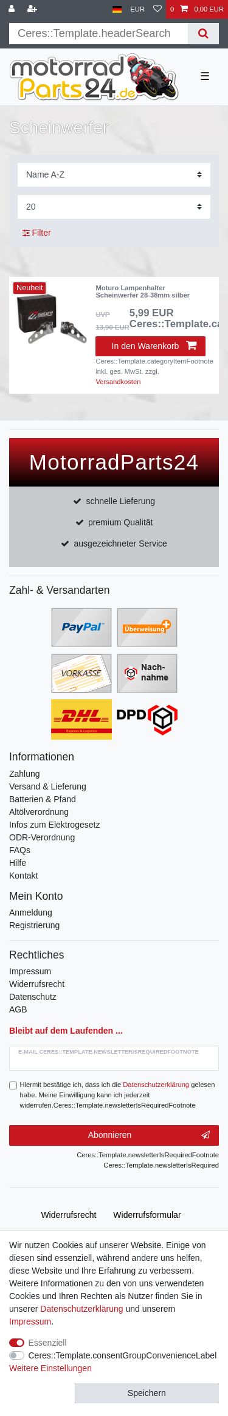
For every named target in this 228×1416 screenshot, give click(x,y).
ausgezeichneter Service (120, 543)
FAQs (19, 850)
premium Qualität (120, 522)
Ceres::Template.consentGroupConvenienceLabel (123, 1355)
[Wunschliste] (157, 9)
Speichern (147, 1393)
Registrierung (34, 925)
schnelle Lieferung (120, 501)
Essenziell (48, 1343)
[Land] (117, 9)
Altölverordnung (39, 812)
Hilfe (17, 863)
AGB (18, 1009)
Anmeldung (30, 912)
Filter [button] (36, 233)
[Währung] (137, 9)
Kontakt (23, 875)
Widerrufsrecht (36, 984)
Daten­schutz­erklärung (81, 1309)
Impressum (30, 971)
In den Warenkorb (154, 346)
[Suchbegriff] (98, 33)
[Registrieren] (33, 9)
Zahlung (24, 774)
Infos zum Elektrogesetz (54, 824)
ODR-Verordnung (42, 837)
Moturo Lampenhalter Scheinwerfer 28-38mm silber (142, 291)
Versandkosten (117, 381)
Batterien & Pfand (42, 799)
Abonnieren (149, 1135)
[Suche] (203, 33)
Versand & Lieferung (47, 786)
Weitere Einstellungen (50, 1368)
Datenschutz (33, 997)
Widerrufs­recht (68, 1215)
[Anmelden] (12, 9)
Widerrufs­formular (147, 1215)
